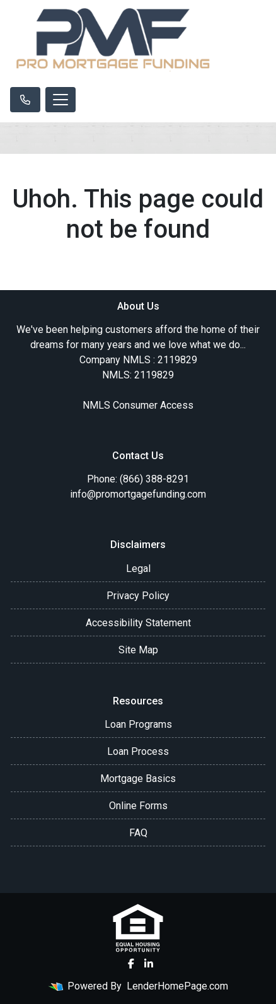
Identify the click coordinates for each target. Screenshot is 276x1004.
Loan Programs (138, 724)
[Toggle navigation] (60, 99)
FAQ (138, 833)
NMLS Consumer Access (138, 405)
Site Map (138, 650)
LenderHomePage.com (177, 986)
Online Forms (138, 806)
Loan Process (138, 751)
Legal (138, 569)
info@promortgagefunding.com (138, 494)
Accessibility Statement (138, 623)
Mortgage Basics (138, 779)
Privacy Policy (138, 596)
